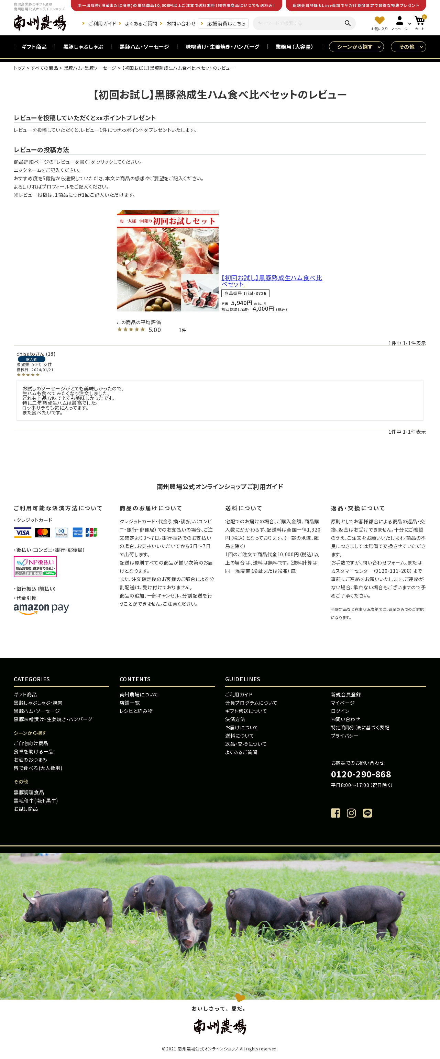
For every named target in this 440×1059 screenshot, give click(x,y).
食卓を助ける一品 (34, 751)
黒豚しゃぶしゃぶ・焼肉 (38, 702)
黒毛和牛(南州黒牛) (36, 800)
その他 (407, 46)
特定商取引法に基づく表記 (360, 727)
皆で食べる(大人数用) (38, 767)
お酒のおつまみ (30, 759)
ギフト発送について (246, 710)
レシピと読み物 (136, 710)
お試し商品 (26, 808)
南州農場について (139, 694)
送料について (239, 735)
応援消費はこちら (226, 23)
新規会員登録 (346, 694)
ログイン (340, 710)
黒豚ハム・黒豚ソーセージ (90, 68)
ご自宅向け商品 (31, 743)
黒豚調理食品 (29, 792)
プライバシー (345, 735)
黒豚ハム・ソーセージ (144, 46)
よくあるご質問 (141, 23)
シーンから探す (355, 46)
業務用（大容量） (295, 46)
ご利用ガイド (102, 23)
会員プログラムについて (251, 702)
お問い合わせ (181, 23)
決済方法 (235, 719)
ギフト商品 (34, 46)
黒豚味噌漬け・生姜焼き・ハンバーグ (53, 719)
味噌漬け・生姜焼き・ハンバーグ (223, 46)
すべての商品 (44, 68)
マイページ (343, 702)
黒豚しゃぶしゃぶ (83, 46)
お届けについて (242, 727)
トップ (19, 68)
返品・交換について (246, 743)
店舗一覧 (130, 702)
